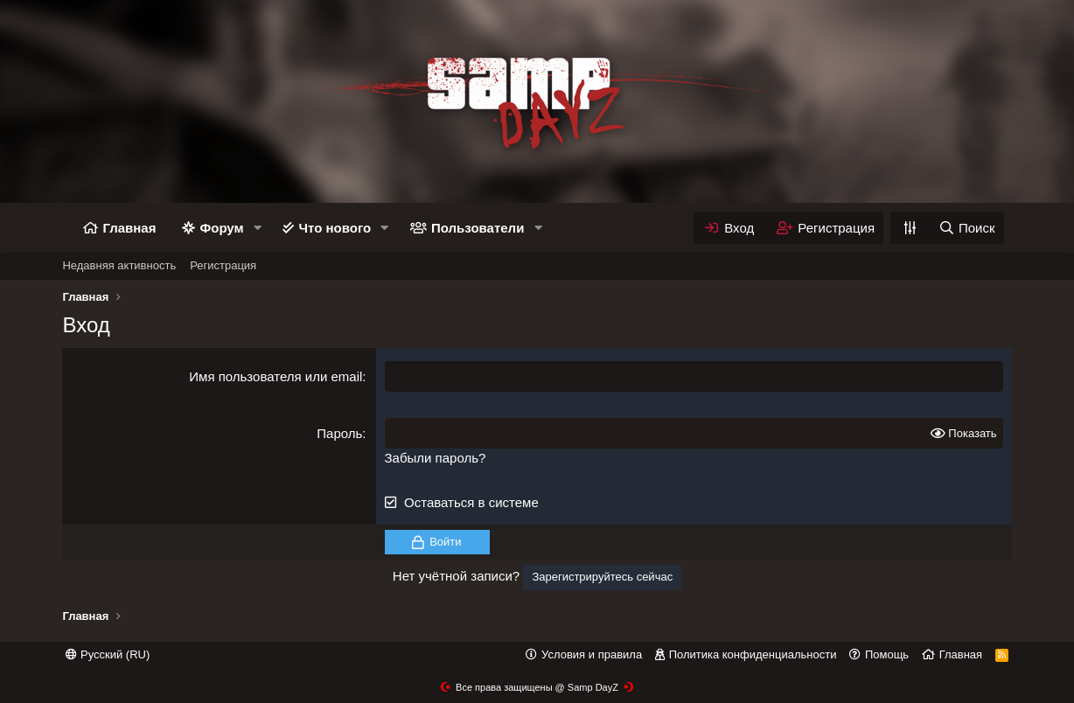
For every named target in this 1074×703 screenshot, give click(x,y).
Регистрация (223, 265)
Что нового (334, 227)
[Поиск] (966, 228)
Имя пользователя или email (275, 376)
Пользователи (477, 227)
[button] (257, 228)
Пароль (339, 433)
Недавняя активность (119, 265)
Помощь (887, 654)
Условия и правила (591, 654)
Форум (221, 227)
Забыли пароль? (435, 457)
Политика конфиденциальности (753, 654)
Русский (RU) (108, 654)
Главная (129, 227)
